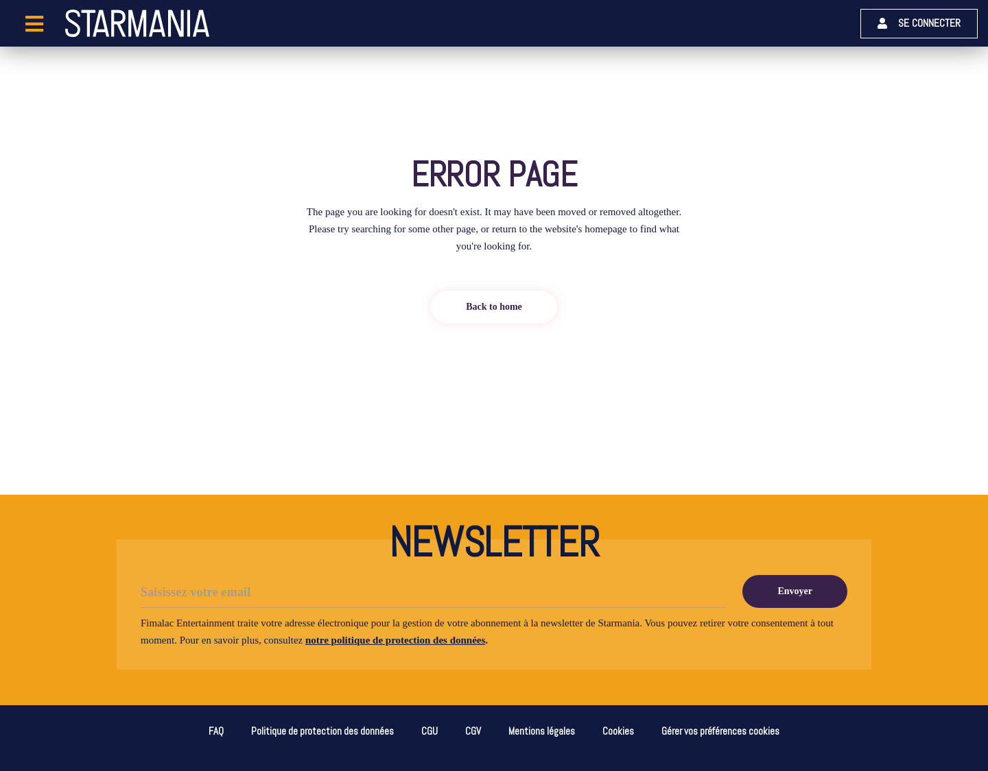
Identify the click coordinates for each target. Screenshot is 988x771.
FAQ (216, 730)
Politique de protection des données (322, 730)
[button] (919, 23)
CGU (429, 730)
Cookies (618, 730)
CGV (473, 730)
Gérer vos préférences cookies (720, 730)
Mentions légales (541, 730)
